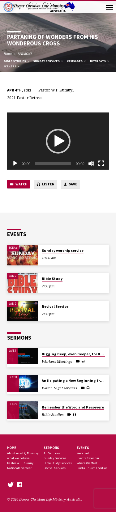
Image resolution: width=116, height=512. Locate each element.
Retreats (100, 61)
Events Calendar (88, 458)
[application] (58, 141)
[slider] (53, 163)
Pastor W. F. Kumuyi (20, 463)
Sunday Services (48, 61)
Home (8, 54)
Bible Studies (17, 61)
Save (70, 184)
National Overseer (19, 468)
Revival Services (55, 468)
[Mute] (91, 163)
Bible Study (52, 278)
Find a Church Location (92, 468)
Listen (45, 184)
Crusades (77, 61)
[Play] (15, 163)
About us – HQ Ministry (23, 453)
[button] (58, 141)
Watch (19, 184)
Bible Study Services (58, 463)
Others (12, 66)
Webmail (83, 453)
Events (83, 448)
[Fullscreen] (101, 163)
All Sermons (52, 453)
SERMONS (25, 54)
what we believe (18, 458)
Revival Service (55, 306)
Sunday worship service (63, 250)
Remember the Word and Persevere (73, 407)
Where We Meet (87, 463)
